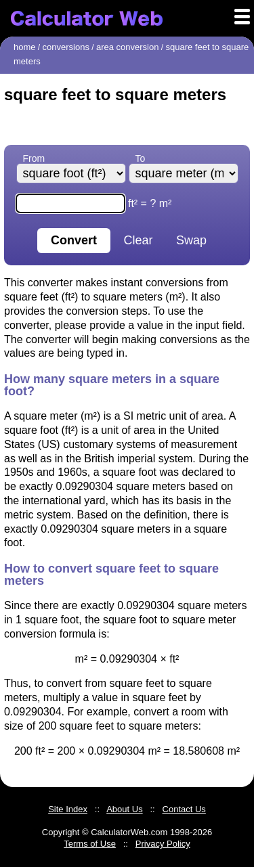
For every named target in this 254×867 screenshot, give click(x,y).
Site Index (67, 809)
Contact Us (184, 809)
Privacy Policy (162, 844)
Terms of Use (90, 844)
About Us (124, 809)
